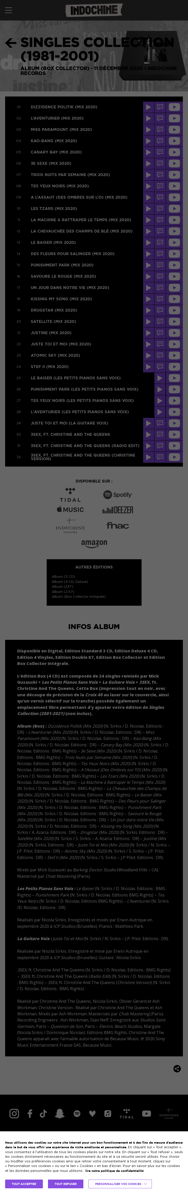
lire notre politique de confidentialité (114, 1170)
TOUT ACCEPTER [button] (24, 1183)
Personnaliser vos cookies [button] (118, 1183)
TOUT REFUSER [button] (66, 1183)
